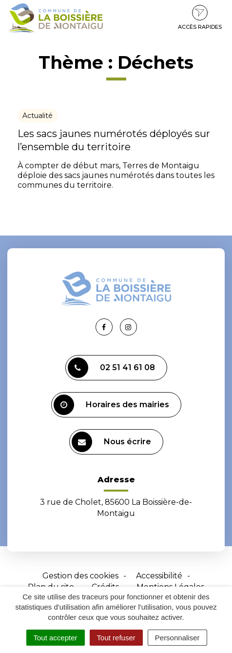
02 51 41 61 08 (111, 367)
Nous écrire (111, 442)
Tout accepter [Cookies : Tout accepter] (55, 637)
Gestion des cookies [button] (80, 575)
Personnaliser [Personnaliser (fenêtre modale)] (177, 637)
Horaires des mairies (111, 405)
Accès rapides (200, 17)
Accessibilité (159, 575)
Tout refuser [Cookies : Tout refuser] (116, 637)
